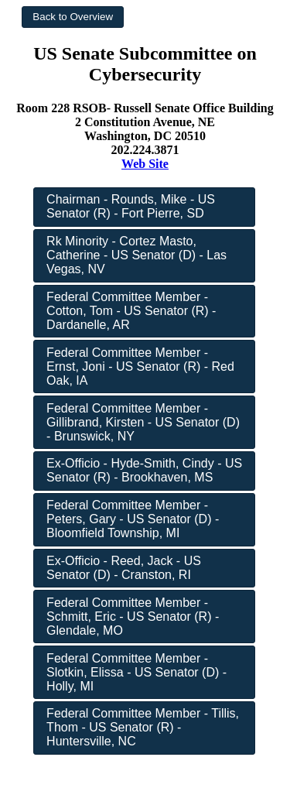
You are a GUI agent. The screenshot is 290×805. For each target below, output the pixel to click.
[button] (73, 17)
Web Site (145, 163)
